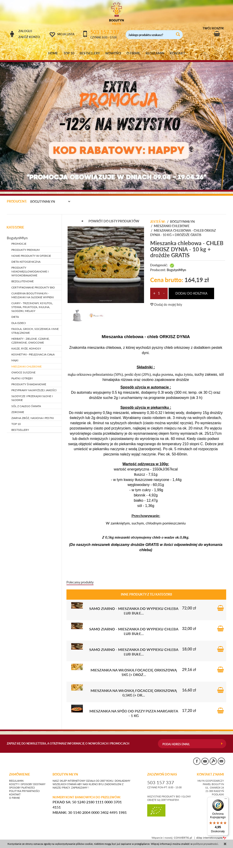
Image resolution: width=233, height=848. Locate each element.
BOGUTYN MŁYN (65, 774)
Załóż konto (29, 37)
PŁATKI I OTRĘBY (22, 378)
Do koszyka (220, 608)
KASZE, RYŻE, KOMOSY (26, 348)
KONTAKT (177, 53)
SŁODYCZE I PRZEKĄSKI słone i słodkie (32, 398)
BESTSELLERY (90, 53)
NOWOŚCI (113, 53)
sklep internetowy (211, 837)
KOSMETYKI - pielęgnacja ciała (33, 354)
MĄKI (14, 360)
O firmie (14, 798)
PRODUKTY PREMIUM (25, 250)
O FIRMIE (133, 53)
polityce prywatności (205, 843)
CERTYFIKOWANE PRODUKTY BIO (33, 287)
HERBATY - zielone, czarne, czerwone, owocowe (30, 340)
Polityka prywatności (24, 791)
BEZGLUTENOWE (22, 281)
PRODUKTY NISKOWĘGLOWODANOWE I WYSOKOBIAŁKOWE (29, 271)
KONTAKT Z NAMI (210, 774)
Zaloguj (25, 31)
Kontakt (15, 794)
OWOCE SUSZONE (23, 372)
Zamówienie (19, 774)
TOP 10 (68, 53)
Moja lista (65, 34)
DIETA (15, 317)
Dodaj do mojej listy (166, 304)
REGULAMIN (155, 53)
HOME (53, 53)
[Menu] (225, 799)
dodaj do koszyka (191, 293)
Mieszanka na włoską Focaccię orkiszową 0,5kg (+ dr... (134, 692)
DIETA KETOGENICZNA (26, 261)
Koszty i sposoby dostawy (27, 784)
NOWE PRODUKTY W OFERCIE (31, 255)
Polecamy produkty (80, 582)
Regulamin (16, 780)
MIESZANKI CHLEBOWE (26, 366)
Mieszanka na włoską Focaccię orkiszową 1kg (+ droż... (134, 672)
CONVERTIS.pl (183, 837)
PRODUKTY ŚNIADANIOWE (28, 384)
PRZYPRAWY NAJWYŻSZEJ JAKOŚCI (33, 390)
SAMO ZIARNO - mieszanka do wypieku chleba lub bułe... (133, 610)
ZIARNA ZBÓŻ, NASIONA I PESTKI (32, 418)
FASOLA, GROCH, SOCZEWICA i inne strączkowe (35, 330)
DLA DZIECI (18, 323)
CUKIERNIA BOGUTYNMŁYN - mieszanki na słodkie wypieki (32, 295)
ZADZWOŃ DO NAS (162, 774)
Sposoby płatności (22, 787)
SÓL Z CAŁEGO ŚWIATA (26, 406)
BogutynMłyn (176, 270)
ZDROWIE (17, 412)
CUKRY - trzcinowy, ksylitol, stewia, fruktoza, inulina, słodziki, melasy (32, 307)
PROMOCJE (18, 243)
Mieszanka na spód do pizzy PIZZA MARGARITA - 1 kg (133, 713)
